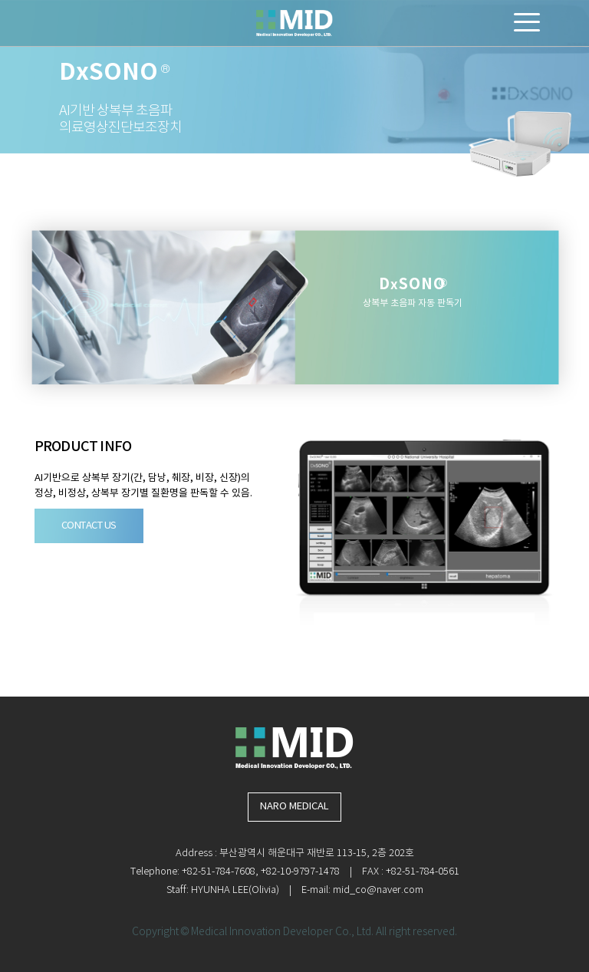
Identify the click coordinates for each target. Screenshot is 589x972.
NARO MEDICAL (294, 806)
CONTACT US (89, 526)
